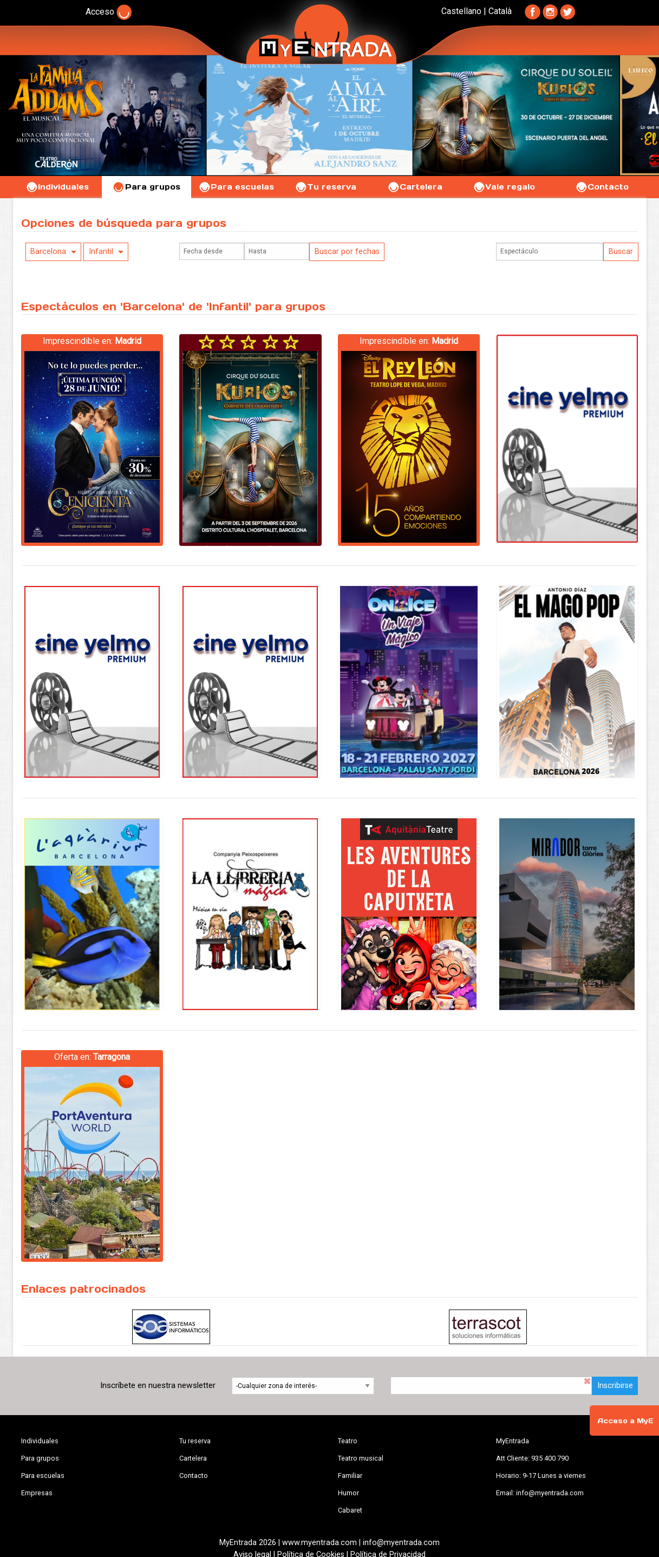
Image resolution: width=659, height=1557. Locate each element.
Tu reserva (325, 187)
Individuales (57, 187)
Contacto (602, 187)
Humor (348, 1493)
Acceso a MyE (625, 1420)
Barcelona (48, 251)
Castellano (461, 11)
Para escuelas (236, 187)
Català (500, 11)
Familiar (350, 1475)
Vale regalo (504, 187)
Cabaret (350, 1510)
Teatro (347, 1441)
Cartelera (414, 187)
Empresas (37, 1493)
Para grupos (146, 187)
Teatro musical (360, 1458)
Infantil (101, 251)
